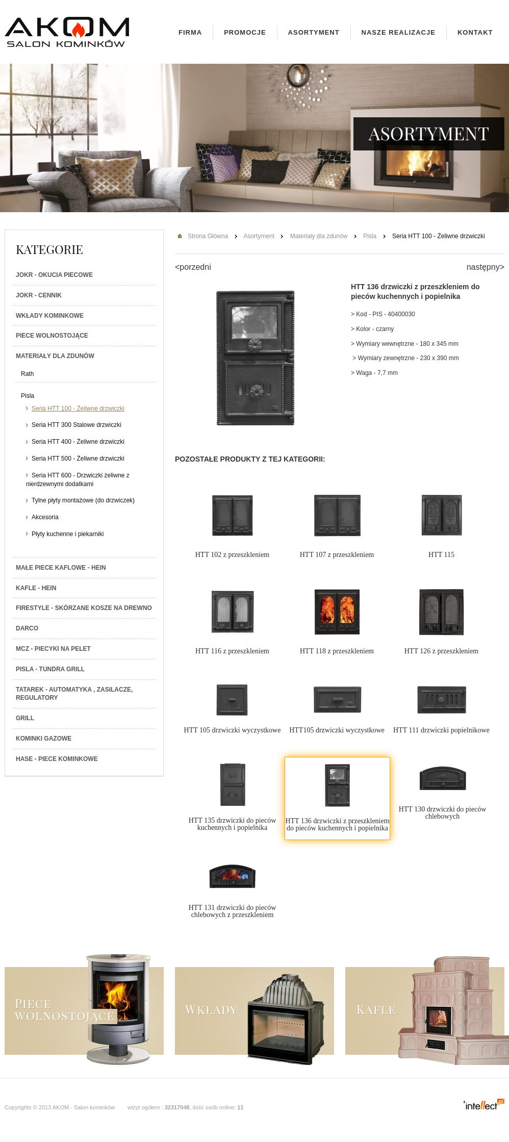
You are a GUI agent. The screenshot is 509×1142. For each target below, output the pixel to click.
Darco (27, 628)
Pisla (27, 395)
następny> (485, 267)
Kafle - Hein (36, 588)
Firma (190, 32)
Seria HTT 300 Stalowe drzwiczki (76, 424)
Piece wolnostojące (52, 335)
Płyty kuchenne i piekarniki (68, 534)
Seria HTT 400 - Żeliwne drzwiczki (78, 441)
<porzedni (193, 267)
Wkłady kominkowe (50, 315)
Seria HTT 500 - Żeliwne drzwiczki (78, 458)
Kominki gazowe (43, 738)
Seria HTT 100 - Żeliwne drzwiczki (78, 408)
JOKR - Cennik (39, 295)
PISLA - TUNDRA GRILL (50, 669)
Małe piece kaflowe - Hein (61, 567)
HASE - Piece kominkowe (57, 759)
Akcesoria (45, 517)
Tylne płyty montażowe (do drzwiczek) (83, 500)
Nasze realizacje (399, 32)
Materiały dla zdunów (55, 356)
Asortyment (314, 32)
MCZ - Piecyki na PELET (53, 648)
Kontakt (475, 32)
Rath (27, 373)
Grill (25, 718)
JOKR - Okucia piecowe (54, 274)
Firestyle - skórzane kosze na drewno (84, 608)
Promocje (245, 32)
